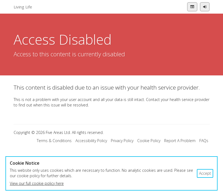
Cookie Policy (148, 140)
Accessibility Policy (91, 140)
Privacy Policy (122, 140)
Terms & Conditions (54, 140)
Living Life (23, 7)
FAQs (203, 140)
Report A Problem (179, 140)
